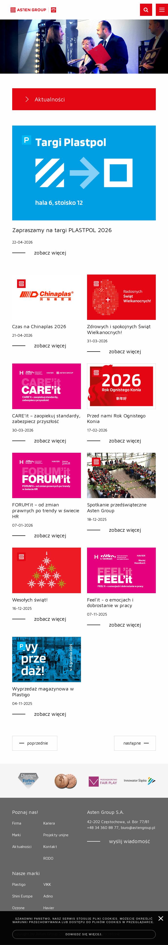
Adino (48, 897)
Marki (17, 836)
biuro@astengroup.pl (104, 834)
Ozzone (18, 908)
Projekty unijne (56, 836)
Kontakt (50, 847)
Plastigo (19, 885)
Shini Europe (23, 897)
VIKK (47, 885)
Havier (49, 908)
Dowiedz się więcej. (84, 934)
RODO (48, 859)
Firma (17, 824)
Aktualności (22, 847)
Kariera (49, 824)
